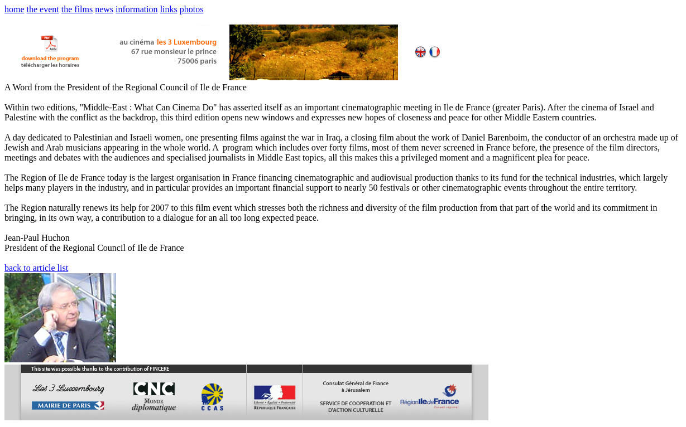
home (14, 9)
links (169, 9)
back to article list (36, 268)
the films (77, 9)
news (104, 9)
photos (192, 9)
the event (43, 9)
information (137, 9)
